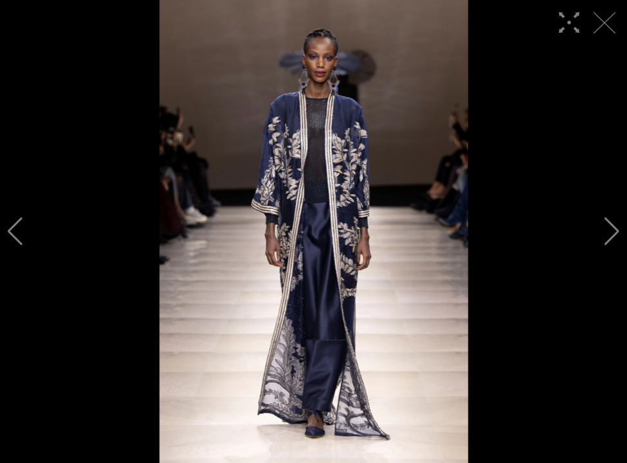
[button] (15, 231)
